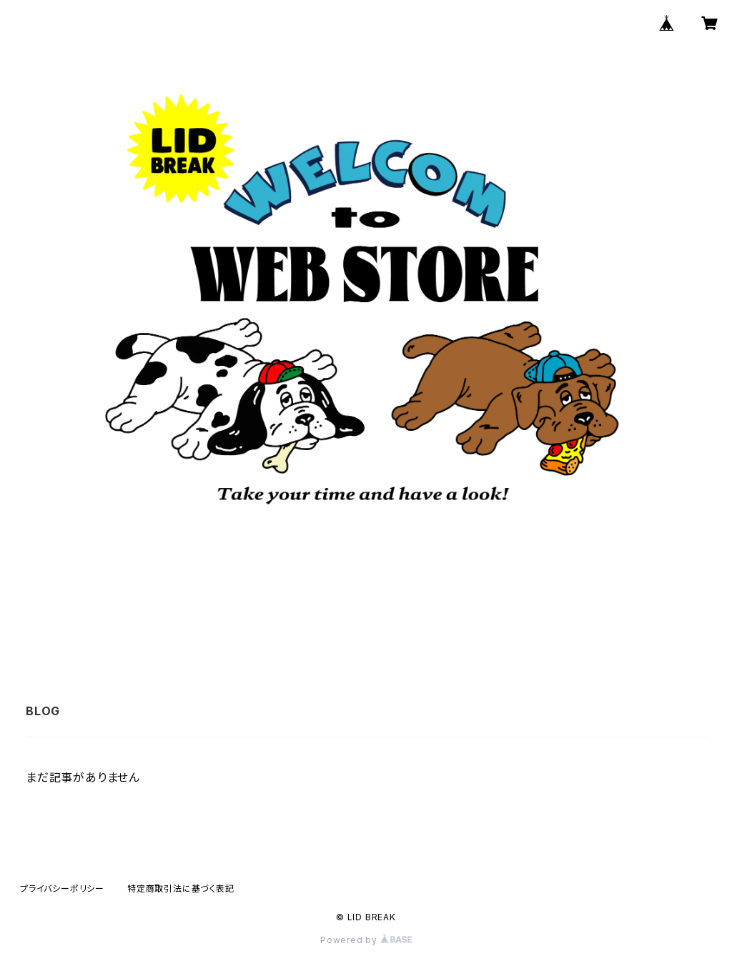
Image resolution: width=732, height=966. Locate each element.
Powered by (366, 940)
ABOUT (327, 623)
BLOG (387, 623)
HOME (263, 623)
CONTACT (457, 623)
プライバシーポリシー (62, 888)
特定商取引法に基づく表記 (180, 888)
